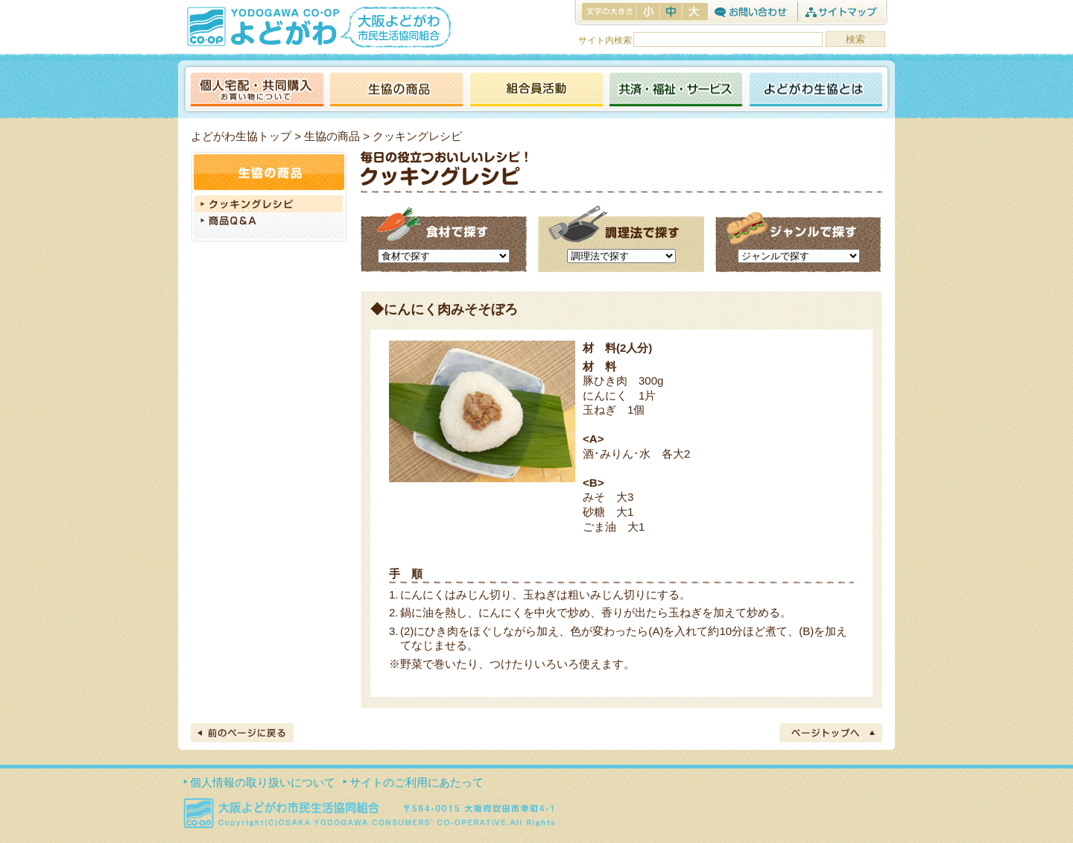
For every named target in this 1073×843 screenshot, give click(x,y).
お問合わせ (751, 11)
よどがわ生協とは (816, 90)
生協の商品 (396, 90)
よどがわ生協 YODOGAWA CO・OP (261, 26)
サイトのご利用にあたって (416, 782)
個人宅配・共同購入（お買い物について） (257, 90)
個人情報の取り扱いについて (262, 782)
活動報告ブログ (535, 90)
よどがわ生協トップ (241, 136)
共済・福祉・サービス (676, 90)
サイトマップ (840, 11)
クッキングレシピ (269, 203)
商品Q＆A (269, 222)
